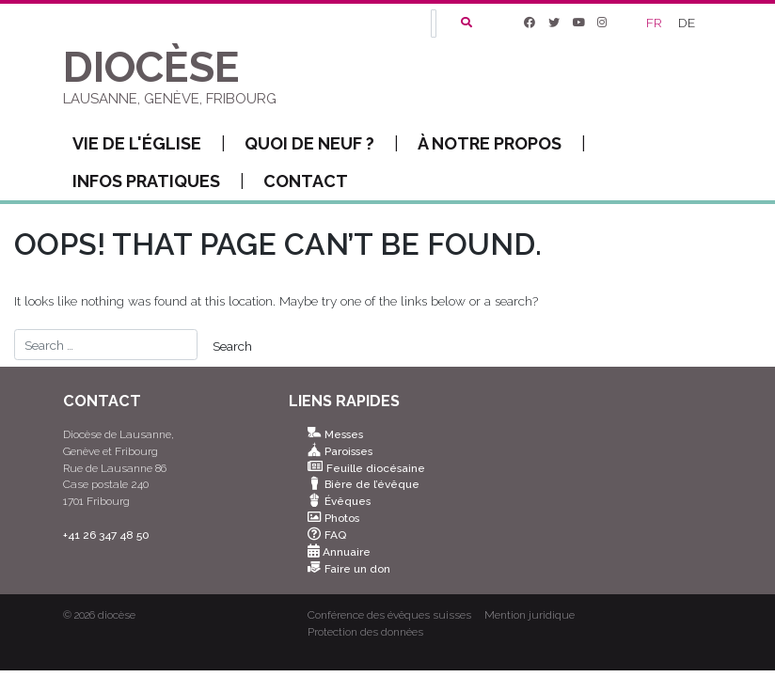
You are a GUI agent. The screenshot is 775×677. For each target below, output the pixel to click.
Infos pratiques (158, 181)
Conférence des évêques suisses (389, 615)
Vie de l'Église (149, 144)
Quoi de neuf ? (322, 144)
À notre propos (502, 144)
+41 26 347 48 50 (106, 535)
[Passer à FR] (656, 23)
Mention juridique (529, 615)
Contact (305, 181)
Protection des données (365, 631)
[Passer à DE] (688, 23)
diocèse (116, 615)
